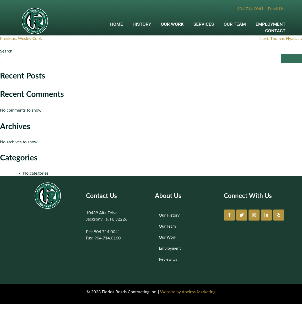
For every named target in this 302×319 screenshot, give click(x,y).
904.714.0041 (250, 8)
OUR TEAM (235, 24)
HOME (116, 24)
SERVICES (203, 24)
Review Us (168, 259)
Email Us (276, 8)
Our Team (167, 226)
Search (6, 50)
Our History (169, 215)
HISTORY (142, 24)
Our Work (167, 237)
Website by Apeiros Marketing (187, 291)
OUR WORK (172, 24)
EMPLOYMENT (270, 24)
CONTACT (275, 30)
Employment (170, 248)
